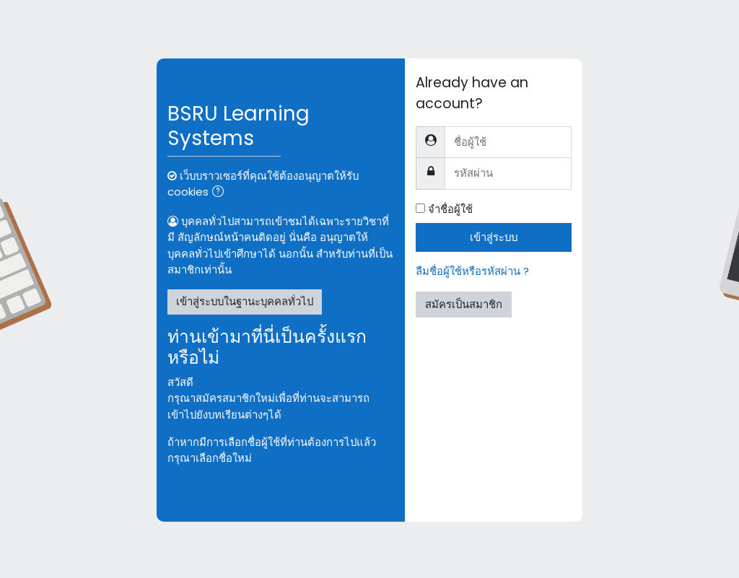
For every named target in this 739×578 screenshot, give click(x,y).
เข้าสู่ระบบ (493, 237)
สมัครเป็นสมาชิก (463, 304)
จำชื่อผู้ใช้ (450, 208)
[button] (220, 192)
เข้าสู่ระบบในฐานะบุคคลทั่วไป (244, 301)
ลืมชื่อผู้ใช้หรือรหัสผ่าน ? (472, 271)
